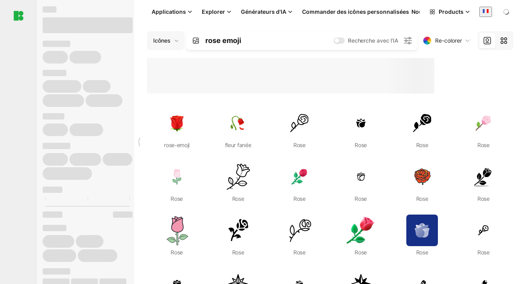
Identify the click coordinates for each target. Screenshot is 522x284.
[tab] (487, 41)
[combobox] (485, 12)
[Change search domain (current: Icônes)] (165, 40)
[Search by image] (196, 40)
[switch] (339, 40)
